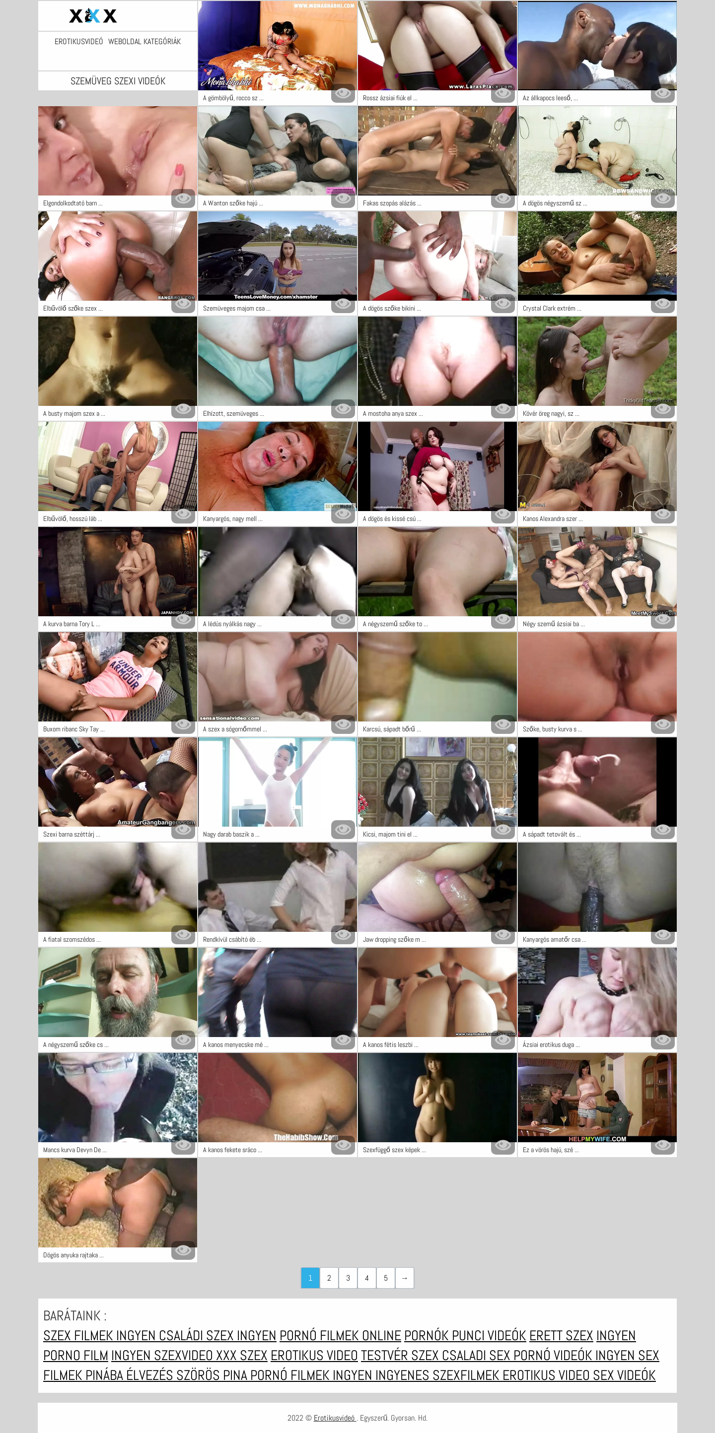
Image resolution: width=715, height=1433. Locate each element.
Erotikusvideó (79, 42)
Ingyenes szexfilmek (438, 1375)
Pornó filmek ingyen (312, 1375)
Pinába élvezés (130, 1375)
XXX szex (242, 1355)
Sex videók (624, 1375)
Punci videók (489, 1335)
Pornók (428, 1335)
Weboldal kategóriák (144, 42)
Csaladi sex (477, 1355)
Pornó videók (554, 1355)
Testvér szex (401, 1355)
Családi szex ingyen (218, 1335)
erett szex (561, 1335)
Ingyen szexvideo (163, 1355)
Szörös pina (213, 1375)
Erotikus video (314, 1355)
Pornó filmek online (340, 1335)
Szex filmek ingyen (101, 1335)
